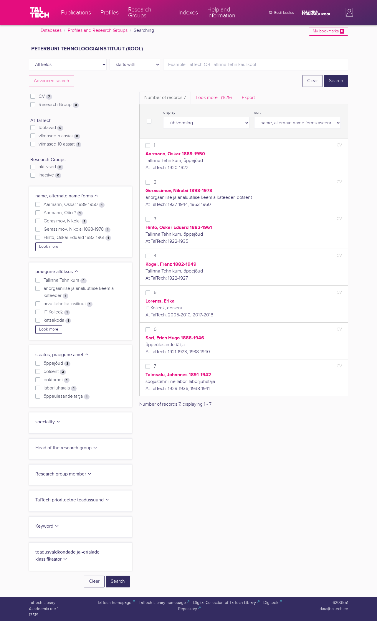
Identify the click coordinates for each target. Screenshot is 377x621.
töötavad (51, 128)
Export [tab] (248, 97)
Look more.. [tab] (214, 97)
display (169, 112)
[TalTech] (39, 12)
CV (45, 97)
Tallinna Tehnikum (65, 280)
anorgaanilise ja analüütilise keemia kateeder (79, 292)
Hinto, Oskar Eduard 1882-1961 (77, 238)
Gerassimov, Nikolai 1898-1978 (77, 229)
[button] (348, 12)
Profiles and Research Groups (98, 30)
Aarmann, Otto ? (63, 213)
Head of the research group (66, 448)
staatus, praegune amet (62, 355)
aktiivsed (51, 167)
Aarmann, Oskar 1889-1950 (74, 205)
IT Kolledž (57, 312)
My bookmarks (328, 31)
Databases (51, 30)
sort (257, 112)
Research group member (63, 474)
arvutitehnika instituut (68, 304)
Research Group (59, 105)
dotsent (55, 372)
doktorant (57, 380)
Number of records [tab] (165, 97)
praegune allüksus (57, 272)
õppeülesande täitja (67, 396)
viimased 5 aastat (59, 136)
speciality (48, 422)
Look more (48, 246)
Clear (312, 81)
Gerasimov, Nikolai (65, 221)
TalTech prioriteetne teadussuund (72, 500)
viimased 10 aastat (60, 144)
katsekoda (57, 320)
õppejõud (57, 363)
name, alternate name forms (67, 196)
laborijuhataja (60, 388)
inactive (50, 175)
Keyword (47, 526)
